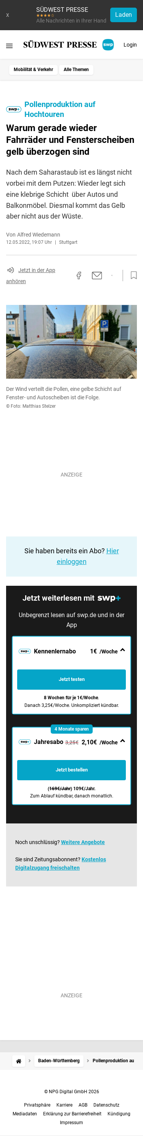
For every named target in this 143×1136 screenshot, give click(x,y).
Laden (123, 14)
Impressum (71, 1122)
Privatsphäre (37, 1105)
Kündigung (119, 1114)
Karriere (64, 1105)
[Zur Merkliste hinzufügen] (131, 275)
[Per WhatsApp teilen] (112, 275)
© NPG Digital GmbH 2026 (71, 1091)
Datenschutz (106, 1105)
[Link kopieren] (65, 275)
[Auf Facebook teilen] (79, 275)
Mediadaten (25, 1114)
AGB (83, 1105)
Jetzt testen (72, 679)
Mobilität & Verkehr (33, 69)
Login (130, 45)
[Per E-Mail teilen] (97, 275)
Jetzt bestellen (72, 770)
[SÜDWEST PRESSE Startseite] (69, 44)
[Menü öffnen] (9, 45)
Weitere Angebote (83, 842)
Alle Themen (76, 69)
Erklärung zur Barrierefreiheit (72, 1114)
